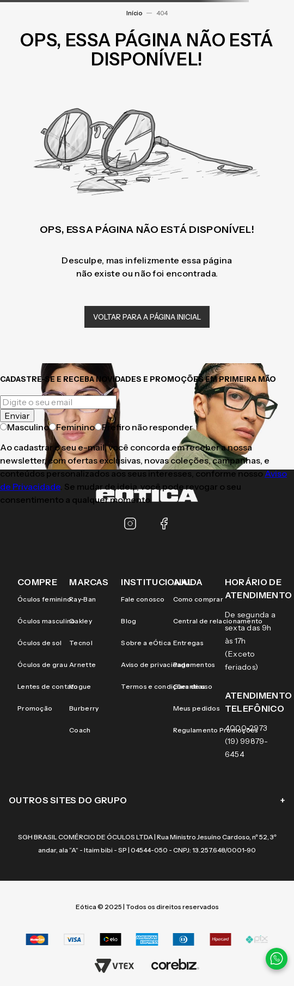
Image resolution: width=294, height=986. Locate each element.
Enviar (17, 415)
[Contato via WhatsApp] (276, 959)
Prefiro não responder (144, 427)
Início (134, 13)
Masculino (24, 427)
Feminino (72, 427)
